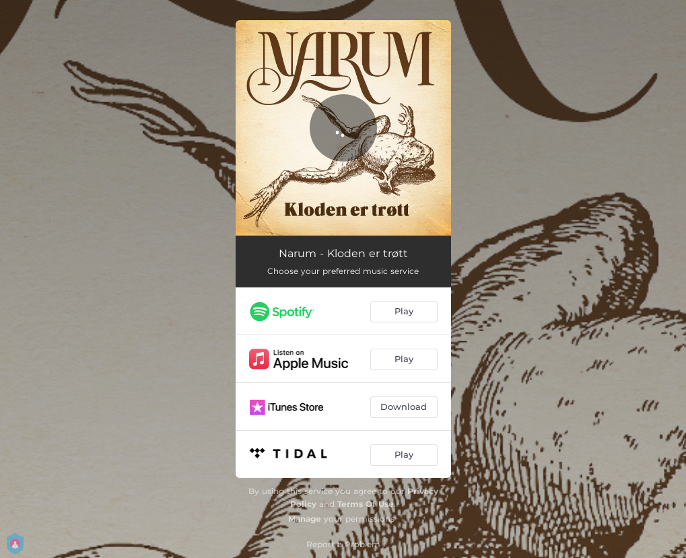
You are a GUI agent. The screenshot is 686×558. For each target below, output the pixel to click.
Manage (304, 519)
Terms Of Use (365, 504)
